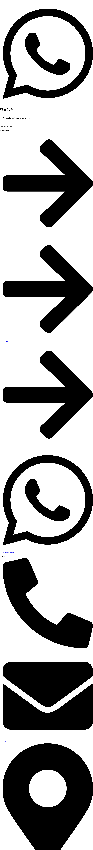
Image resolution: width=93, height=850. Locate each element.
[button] (85, 113)
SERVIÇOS (85, 113)
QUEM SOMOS (79, 113)
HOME (74, 113)
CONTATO (90, 113)
